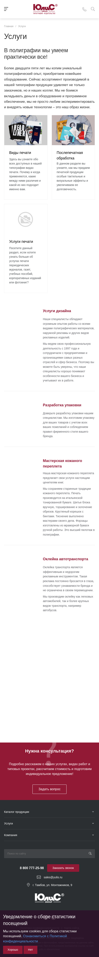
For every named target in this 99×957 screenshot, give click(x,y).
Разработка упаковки (62, 405)
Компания (10, 835)
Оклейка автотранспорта (65, 559)
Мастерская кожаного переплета (62, 463)
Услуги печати (21, 242)
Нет (30, 949)
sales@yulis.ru (53, 877)
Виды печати (20, 153)
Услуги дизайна (57, 311)
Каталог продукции (16, 811)
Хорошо (13, 949)
